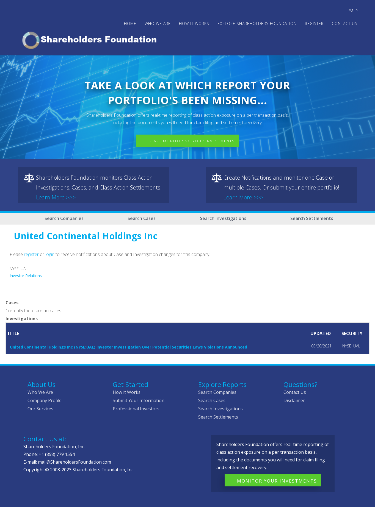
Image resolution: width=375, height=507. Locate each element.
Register (314, 23)
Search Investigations (223, 218)
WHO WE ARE (158, 23)
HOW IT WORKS (194, 23)
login (49, 254)
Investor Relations (26, 275)
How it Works (126, 392)
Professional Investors (136, 409)
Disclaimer (294, 400)
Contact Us (344, 23)
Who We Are (40, 392)
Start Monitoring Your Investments (191, 140)
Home (130, 23)
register (31, 254)
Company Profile (44, 400)
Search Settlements (311, 218)
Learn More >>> (56, 197)
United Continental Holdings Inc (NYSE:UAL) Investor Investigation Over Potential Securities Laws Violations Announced (128, 347)
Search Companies (64, 218)
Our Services (40, 409)
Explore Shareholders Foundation (257, 23)
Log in (352, 9)
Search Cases (142, 218)
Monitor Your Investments (277, 481)
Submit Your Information (138, 400)
